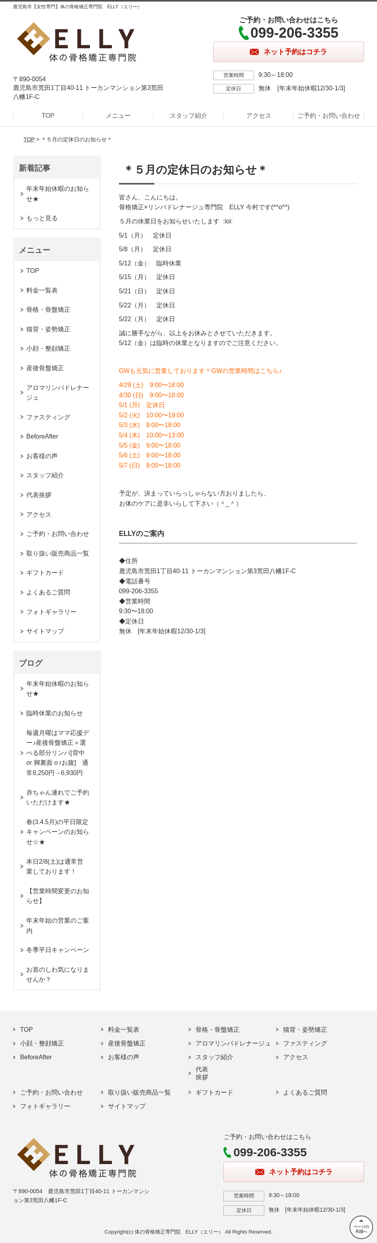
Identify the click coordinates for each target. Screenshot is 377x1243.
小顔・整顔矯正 (48, 348)
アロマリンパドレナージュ (57, 392)
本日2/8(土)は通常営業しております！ (54, 866)
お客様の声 (42, 456)
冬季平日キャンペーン (57, 950)
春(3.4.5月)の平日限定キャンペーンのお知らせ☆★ (57, 832)
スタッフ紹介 (188, 115)
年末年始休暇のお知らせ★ (57, 193)
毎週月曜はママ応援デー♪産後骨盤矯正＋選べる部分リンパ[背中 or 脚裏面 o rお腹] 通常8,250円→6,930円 (57, 752)
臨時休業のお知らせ (54, 713)
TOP (48, 115)
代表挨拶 (38, 495)
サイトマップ (45, 631)
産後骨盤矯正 (45, 368)
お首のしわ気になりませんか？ (57, 974)
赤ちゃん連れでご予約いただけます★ (57, 797)
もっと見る (42, 218)
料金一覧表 (42, 290)
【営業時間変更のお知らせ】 (57, 896)
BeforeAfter (42, 436)
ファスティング (48, 417)
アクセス (258, 115)
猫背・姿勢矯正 (48, 329)
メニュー (118, 115)
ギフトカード (45, 572)
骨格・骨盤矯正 (48, 309)
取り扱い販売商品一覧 (57, 553)
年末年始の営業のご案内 (57, 925)
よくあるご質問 (48, 592)
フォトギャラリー (51, 612)
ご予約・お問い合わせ (328, 115)
